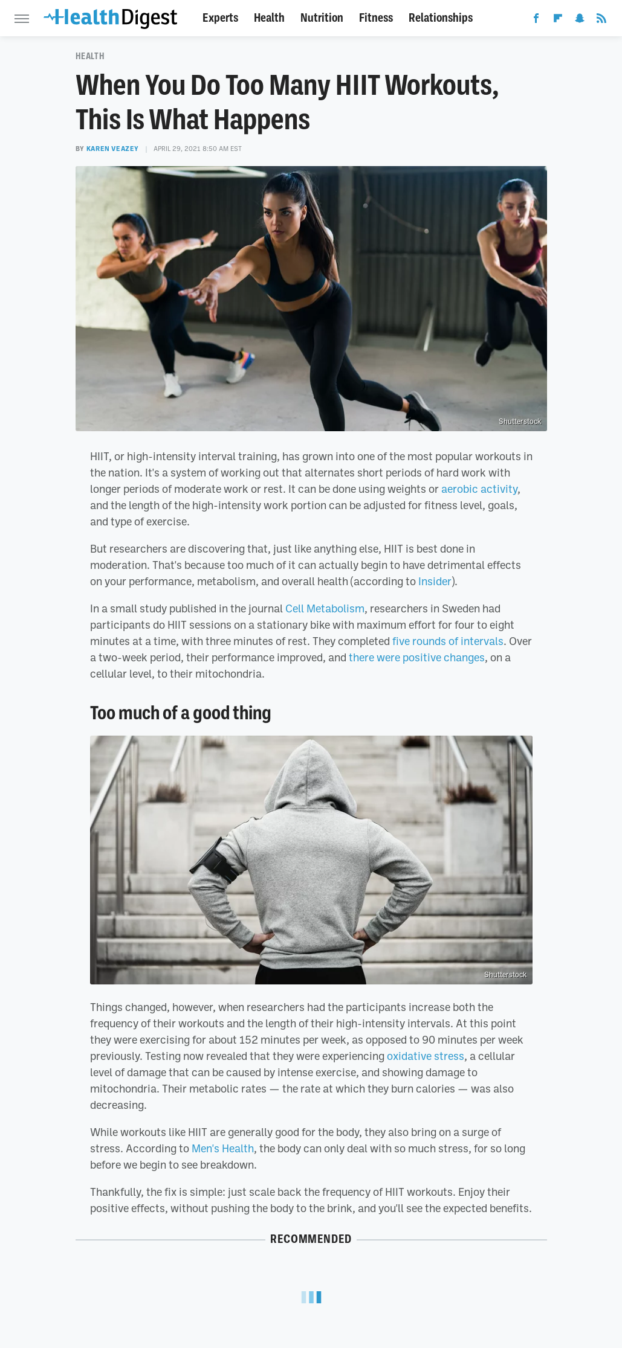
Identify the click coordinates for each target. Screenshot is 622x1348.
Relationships (441, 18)
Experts (220, 18)
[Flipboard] (558, 20)
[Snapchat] (580, 20)
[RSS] (601, 20)
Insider (435, 581)
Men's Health (223, 1148)
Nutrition (321, 18)
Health (269, 18)
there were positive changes (417, 657)
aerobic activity (479, 488)
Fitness (376, 18)
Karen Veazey (112, 148)
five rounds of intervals (448, 640)
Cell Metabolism (324, 608)
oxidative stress (425, 1055)
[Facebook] (536, 20)
